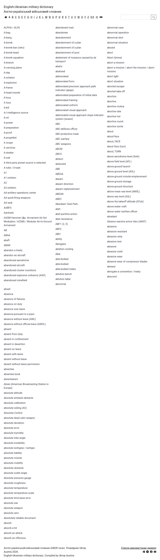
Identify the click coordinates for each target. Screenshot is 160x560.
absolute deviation (14, 422)
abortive (111, 101)
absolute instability (14, 442)
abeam (59, 178)
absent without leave (15, 359)
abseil (7, 289)
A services (9, 147)
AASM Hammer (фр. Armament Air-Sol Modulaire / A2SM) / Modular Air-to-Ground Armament (28, 221)
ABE (57, 168)
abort (110, 52)
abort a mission (115, 62)
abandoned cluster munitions (20, 270)
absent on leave (12, 349)
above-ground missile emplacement (127, 176)
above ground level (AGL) (121, 171)
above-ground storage (119, 181)
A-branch (9, 62)
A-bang (8, 37)
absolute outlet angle (15, 472)
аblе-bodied (61, 259)
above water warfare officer (122, 211)
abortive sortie (115, 126)
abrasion (112, 226)
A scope (8, 142)
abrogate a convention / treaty (123, 271)
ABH (57, 234)
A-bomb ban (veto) (14, 47)
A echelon (9, 77)
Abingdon (60, 244)
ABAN (7, 245)
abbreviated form (65, 81)
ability (58, 239)
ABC (57, 123)
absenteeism (11, 379)
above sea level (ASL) (119, 196)
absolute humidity (14, 432)
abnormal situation (117, 42)
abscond (112, 276)
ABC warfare (62, 138)
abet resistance (63, 219)
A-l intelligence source (16, 112)
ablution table (63, 279)
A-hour (7, 97)
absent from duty (13, 334)
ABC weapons (63, 143)
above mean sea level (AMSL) (123, 191)
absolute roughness (15, 482)
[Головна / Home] (6, 17)
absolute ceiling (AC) (15, 407)
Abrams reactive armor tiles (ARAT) (126, 221)
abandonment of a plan (68, 47)
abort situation (115, 81)
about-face (113, 136)
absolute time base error (17, 498)
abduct (59, 158)
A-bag (7, 32)
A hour (7, 102)
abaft (7, 240)
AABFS (7, 207)
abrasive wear (114, 256)
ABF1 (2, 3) (61, 224)
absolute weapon (13, 508)
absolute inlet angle (14, 437)
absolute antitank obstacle (18, 397)
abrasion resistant (117, 231)
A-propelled (10, 137)
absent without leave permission (22, 364)
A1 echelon (10, 177)
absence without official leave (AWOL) (25, 324)
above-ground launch (118, 166)
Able (57, 254)
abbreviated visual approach (71, 110)
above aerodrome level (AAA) (123, 156)
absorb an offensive (15, 538)
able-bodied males (65, 269)
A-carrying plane (13, 67)
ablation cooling (64, 249)
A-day (7, 72)
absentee (9, 369)
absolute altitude (13, 392)
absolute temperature (16, 488)
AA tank (8, 202)
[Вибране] (97, 17)
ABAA (7, 235)
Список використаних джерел (138, 548)
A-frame (8, 87)
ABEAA (59, 173)
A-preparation (11, 127)
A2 (5, 182)
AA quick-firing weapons (17, 197)
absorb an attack (13, 533)
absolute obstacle (14, 467)
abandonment (63, 37)
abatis (58, 66)
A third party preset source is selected (25, 162)
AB (5, 230)
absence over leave (14, 309)
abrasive (111, 246)
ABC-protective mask (67, 133)
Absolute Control (13, 412)
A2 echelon (10, 187)
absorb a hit (10, 528)
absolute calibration (15, 402)
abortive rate (114, 111)
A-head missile (12, 92)
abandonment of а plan (68, 42)
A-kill (6, 107)
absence (8, 294)
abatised (60, 71)
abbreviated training (66, 100)
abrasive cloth (114, 251)
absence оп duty (13, 304)
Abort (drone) (114, 57)
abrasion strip (114, 236)
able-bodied (61, 264)
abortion (111, 96)
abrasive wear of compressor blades (127, 261)
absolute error (11, 427)
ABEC (58, 199)
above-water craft (116, 206)
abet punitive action (66, 214)
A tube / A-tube (12, 167)
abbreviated (61, 76)
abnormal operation (118, 32)
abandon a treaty (13, 250)
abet (57, 209)
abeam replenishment (67, 189)
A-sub (7, 157)
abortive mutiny (115, 106)
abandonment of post (67, 52)
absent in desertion (14, 344)
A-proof (8, 132)
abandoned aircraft (14, 265)
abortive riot (113, 116)
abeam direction (64, 183)
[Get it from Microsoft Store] (144, 551)
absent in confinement (16, 339)
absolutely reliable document (20, 518)
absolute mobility (13, 462)
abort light (112, 76)
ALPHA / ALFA (12, 27)
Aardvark (9, 212)
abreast (111, 266)
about (110, 131)
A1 (5, 172)
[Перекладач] (101, 17)
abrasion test (114, 241)
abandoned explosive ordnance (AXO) (24, 275)
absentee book (12, 374)
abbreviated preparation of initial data (76, 95)
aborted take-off (116, 91)
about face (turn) (116, 146)
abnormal (60, 284)
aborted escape (115, 86)
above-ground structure (120, 186)
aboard (111, 47)
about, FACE (113, 141)
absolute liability (13, 452)
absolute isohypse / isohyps (19, 447)
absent (7, 329)
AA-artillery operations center (20, 192)
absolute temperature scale (19, 493)
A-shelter (9, 152)
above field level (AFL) (119, 161)
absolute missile (13, 457)
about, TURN (114, 151)
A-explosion (10, 82)
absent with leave (13, 354)
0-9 (92, 17)
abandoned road (64, 27)
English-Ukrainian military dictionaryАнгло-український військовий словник (33, 9)
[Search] (135, 17)
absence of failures (14, 299)
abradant (112, 216)
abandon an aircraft (14, 255)
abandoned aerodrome (16, 260)
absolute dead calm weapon (19, 417)
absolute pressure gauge (17, 477)
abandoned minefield (15, 280)
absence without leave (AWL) (20, 319)
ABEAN (59, 194)
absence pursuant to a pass (19, 314)
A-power (8, 122)
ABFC (58, 229)
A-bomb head (11, 52)
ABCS (58, 153)
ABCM (58, 148)
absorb (7, 523)
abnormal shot (115, 37)
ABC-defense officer (66, 128)
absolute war (11, 503)
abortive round (115, 121)
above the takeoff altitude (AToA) (125, 201)
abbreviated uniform (66, 105)
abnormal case (115, 27)
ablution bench (63, 274)
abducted (60, 163)
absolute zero (11, 513)
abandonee (61, 32)
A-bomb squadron (14, 57)
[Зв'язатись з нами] (155, 551)
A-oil (6, 117)
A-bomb (8, 42)
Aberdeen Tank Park (66, 204)
